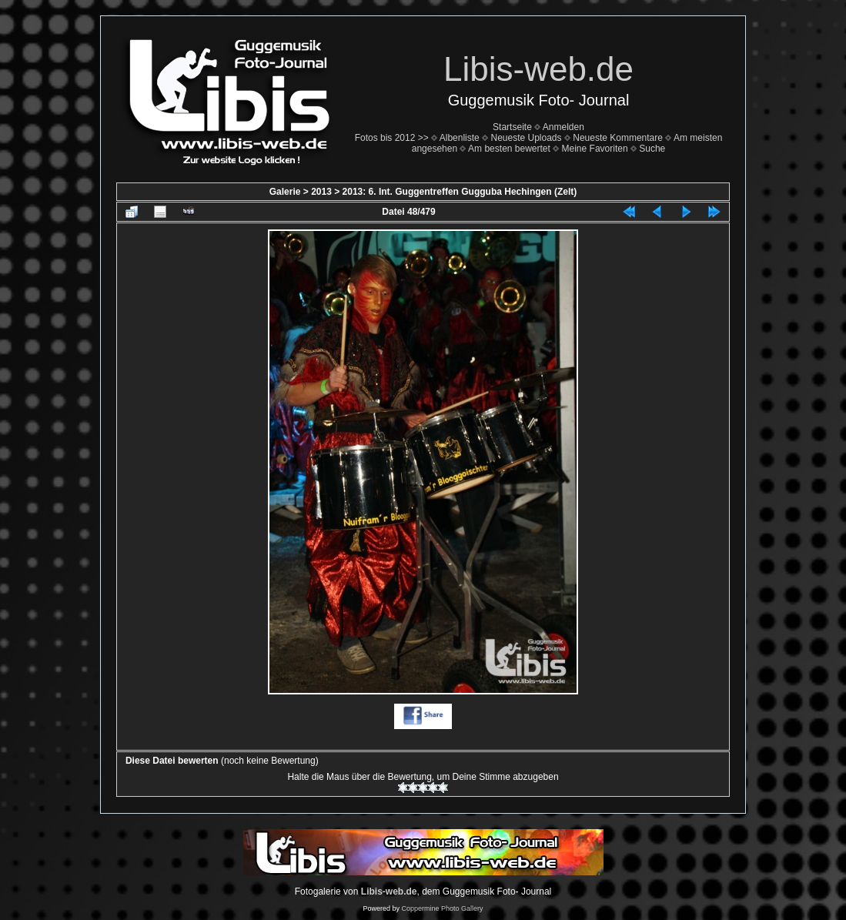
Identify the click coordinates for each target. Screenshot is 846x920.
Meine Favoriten (595, 148)
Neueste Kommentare (618, 137)
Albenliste (460, 137)
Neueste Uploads (525, 137)
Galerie (285, 191)
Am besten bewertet (509, 148)
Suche (652, 148)
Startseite (512, 127)
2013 (321, 191)
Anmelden (563, 127)
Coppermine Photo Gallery (442, 908)
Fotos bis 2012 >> (392, 137)
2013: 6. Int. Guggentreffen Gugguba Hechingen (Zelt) (460, 191)
